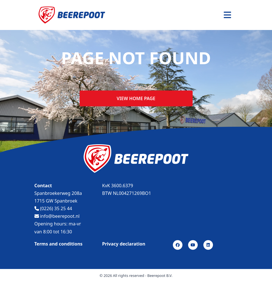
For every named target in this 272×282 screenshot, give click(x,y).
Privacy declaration (123, 244)
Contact (43, 185)
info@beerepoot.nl (57, 216)
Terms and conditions (58, 244)
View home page (136, 98)
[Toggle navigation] (227, 15)
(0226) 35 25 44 (53, 208)
